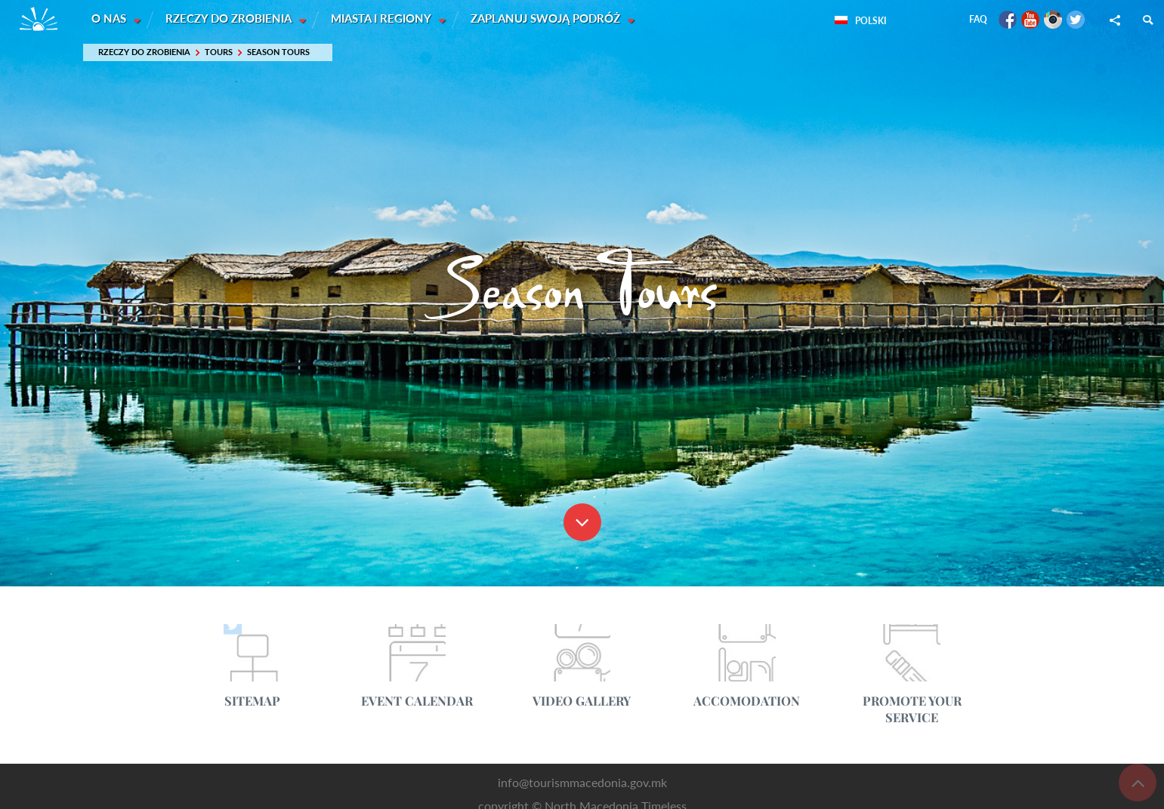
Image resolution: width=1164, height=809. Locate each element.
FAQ (978, 19)
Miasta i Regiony (384, 19)
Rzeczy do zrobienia (231, 19)
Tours (219, 52)
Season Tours (278, 52)
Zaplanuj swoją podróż (549, 19)
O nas (110, 19)
